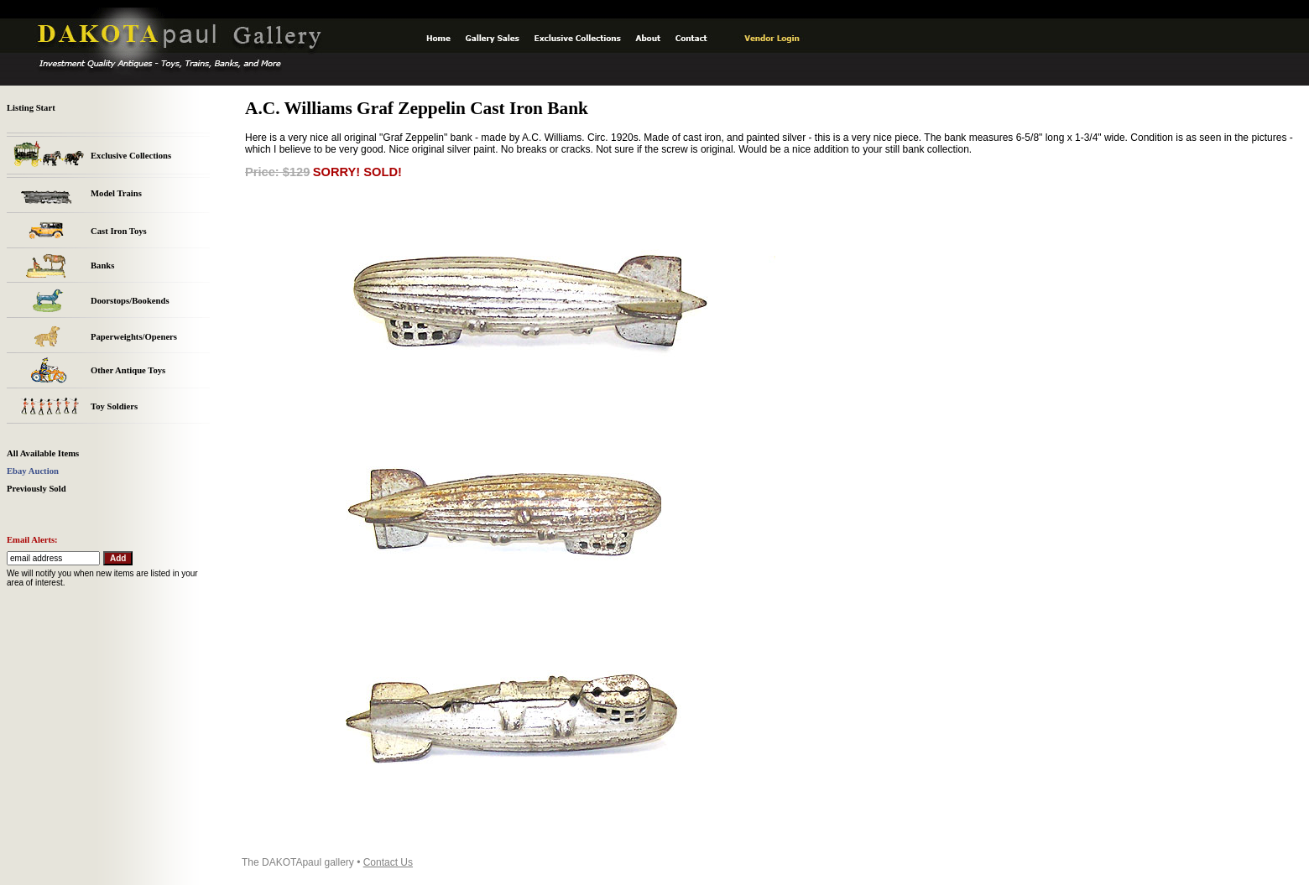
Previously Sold (36, 488)
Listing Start (31, 107)
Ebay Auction (33, 471)
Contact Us (388, 862)
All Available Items (43, 453)
